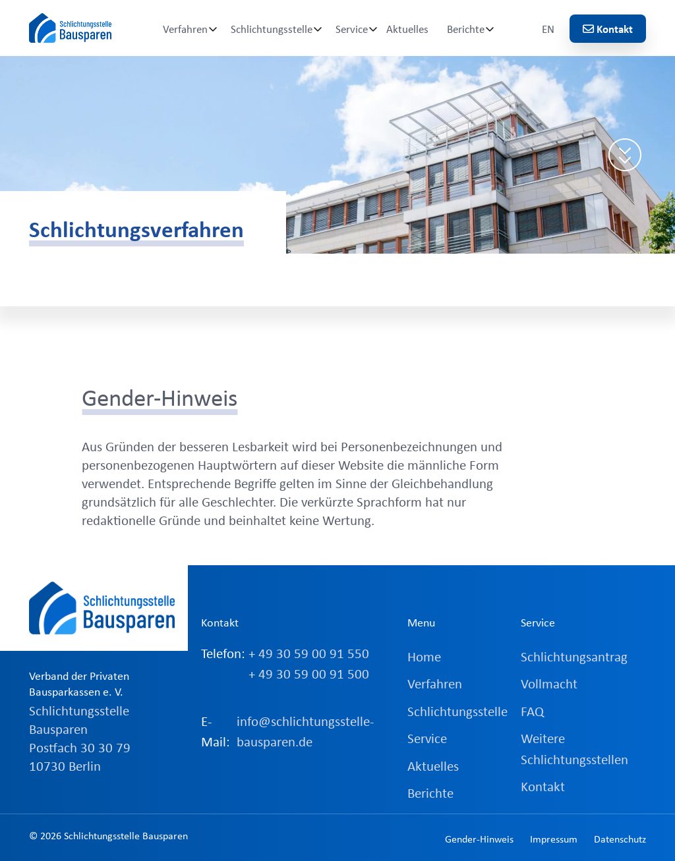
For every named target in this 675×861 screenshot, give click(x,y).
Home (424, 656)
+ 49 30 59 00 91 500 (309, 673)
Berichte (465, 28)
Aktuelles (407, 28)
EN (548, 28)
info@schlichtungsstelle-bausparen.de (305, 731)
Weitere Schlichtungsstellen (574, 748)
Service (352, 28)
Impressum (553, 839)
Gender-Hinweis (479, 839)
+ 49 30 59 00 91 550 (309, 653)
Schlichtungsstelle (271, 28)
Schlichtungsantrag (574, 656)
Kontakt (608, 28)
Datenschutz (620, 839)
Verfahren (185, 28)
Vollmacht (549, 683)
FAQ (532, 711)
